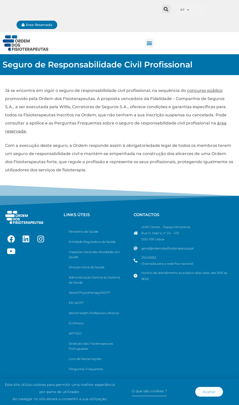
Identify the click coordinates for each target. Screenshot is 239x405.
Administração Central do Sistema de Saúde (94, 279)
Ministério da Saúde (83, 231)
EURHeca (76, 323)
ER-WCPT (76, 303)
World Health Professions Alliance (94, 313)
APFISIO (75, 333)
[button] (166, 9)
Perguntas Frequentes (86, 369)
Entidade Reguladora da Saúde (92, 242)
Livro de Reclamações (85, 359)
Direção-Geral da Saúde (86, 267)
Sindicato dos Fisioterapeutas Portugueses (91, 346)
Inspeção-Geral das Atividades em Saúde (94, 254)
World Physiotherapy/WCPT (89, 293)
